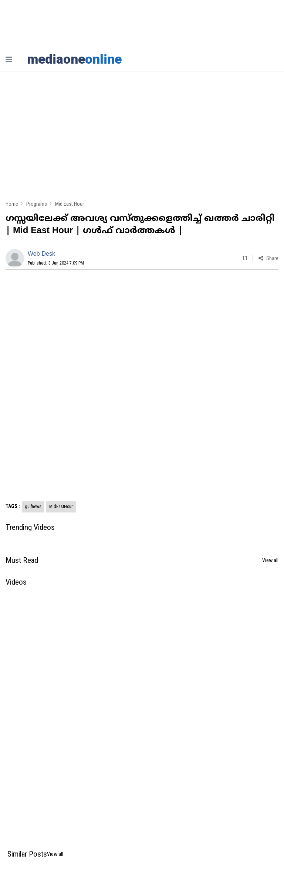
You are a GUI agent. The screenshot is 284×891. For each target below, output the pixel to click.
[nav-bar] (9, 59)
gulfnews (33, 506)
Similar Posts (27, 854)
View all (270, 560)
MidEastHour (61, 506)
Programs (36, 204)
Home (12, 204)
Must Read (22, 560)
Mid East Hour (69, 204)
